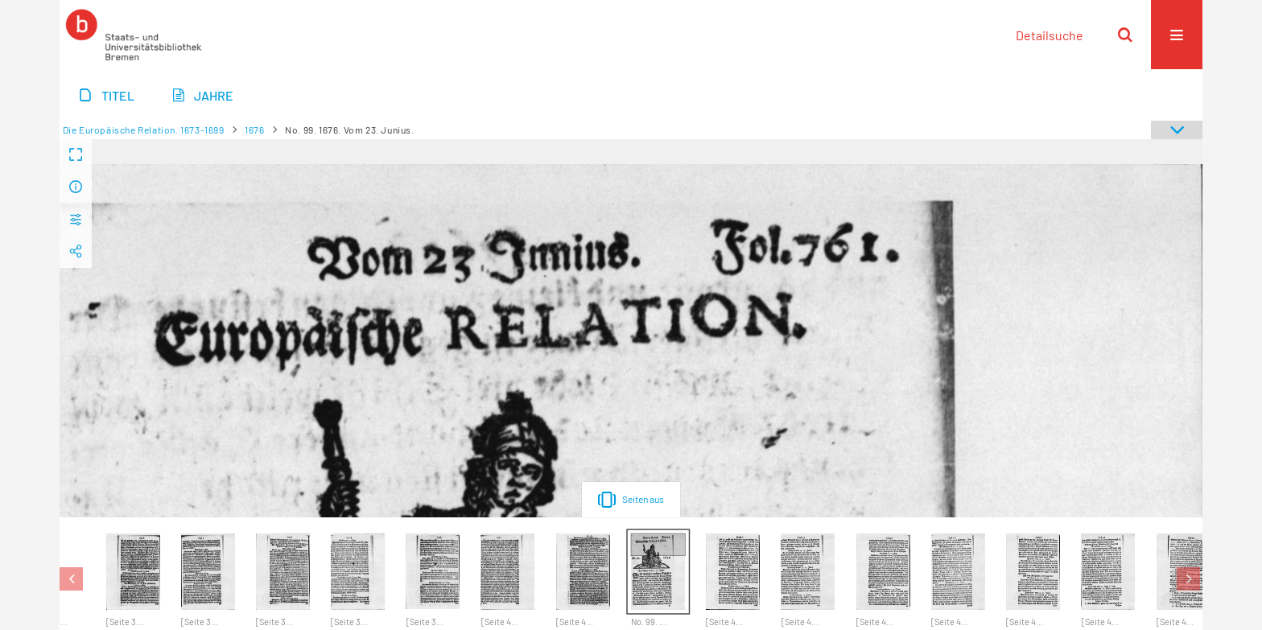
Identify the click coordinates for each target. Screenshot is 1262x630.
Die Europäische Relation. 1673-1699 (144, 129)
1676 (254, 129)
